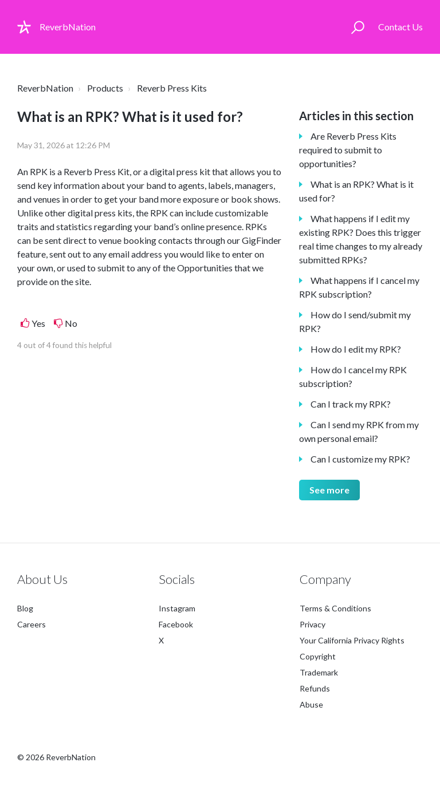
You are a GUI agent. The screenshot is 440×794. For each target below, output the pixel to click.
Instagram (177, 608)
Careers (31, 624)
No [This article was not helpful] (71, 323)
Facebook (176, 624)
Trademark (319, 672)
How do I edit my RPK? (356, 348)
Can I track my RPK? (351, 403)
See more (329, 489)
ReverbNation (45, 87)
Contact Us (400, 26)
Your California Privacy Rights (352, 640)
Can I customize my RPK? (360, 458)
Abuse (311, 704)
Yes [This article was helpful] (38, 323)
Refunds (315, 688)
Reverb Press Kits (172, 87)
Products (105, 87)
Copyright (318, 656)
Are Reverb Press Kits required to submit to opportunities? (347, 150)
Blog (25, 608)
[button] (357, 27)
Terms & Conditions (335, 608)
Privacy (312, 624)
